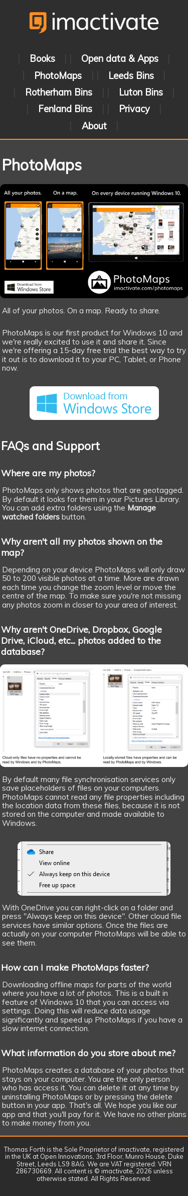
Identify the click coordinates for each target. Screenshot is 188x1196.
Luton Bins (141, 92)
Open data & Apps (119, 58)
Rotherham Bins (58, 92)
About (94, 125)
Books (42, 58)
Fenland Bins (65, 109)
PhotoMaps (58, 75)
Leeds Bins (131, 75)
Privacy (134, 109)
